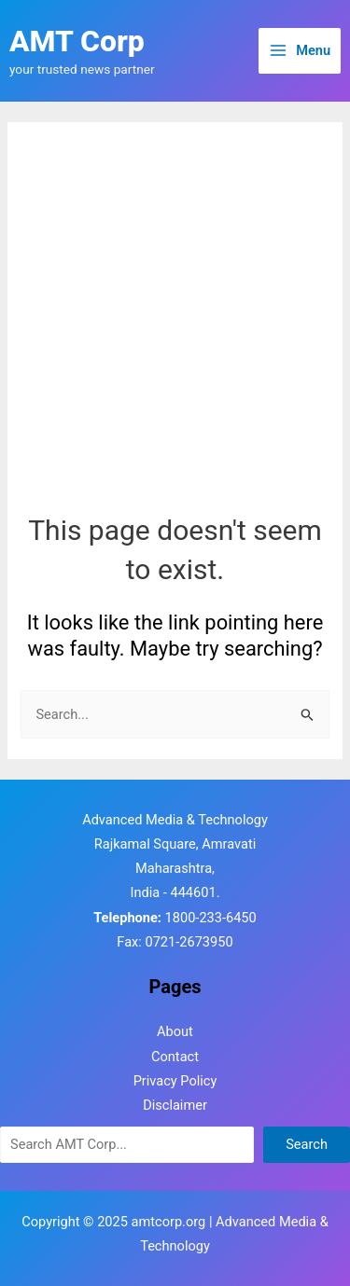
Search (307, 1144)
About (175, 1031)
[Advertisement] (175, 327)
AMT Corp (77, 41)
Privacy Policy (175, 1080)
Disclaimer (175, 1105)
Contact (175, 1056)
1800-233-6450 (211, 917)
